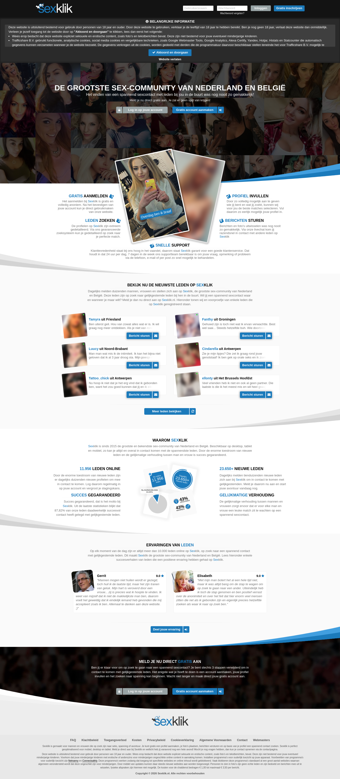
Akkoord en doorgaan (170, 52)
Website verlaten (170, 59)
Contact (242, 740)
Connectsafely (89, 760)
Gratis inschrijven (289, 8)
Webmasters (261, 740)
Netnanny (73, 760)
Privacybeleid (156, 740)
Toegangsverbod (115, 740)
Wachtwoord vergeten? (232, 13)
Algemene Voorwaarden (215, 740)
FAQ (73, 740)
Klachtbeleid (89, 740)
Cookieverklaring (182, 740)
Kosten (137, 740)
